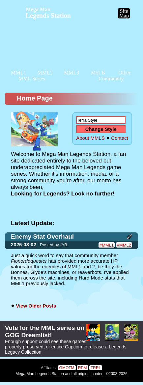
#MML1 (107, 245)
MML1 (18, 72)
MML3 (71, 72)
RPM (82, 368)
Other (124, 72)
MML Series (31, 78)
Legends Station (48, 13)
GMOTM (66, 368)
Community (111, 78)
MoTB (98, 72)
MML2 (44, 72)
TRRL (96, 368)
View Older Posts (36, 306)
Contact (119, 138)
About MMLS (90, 138)
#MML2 (124, 245)
